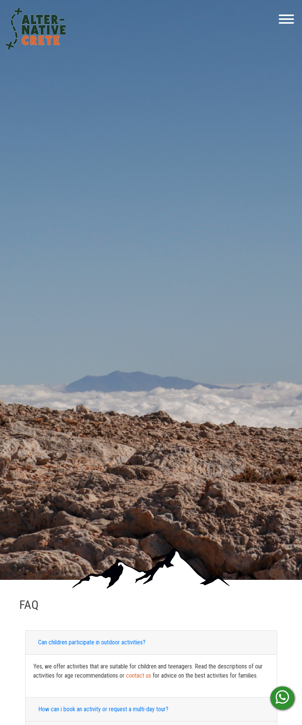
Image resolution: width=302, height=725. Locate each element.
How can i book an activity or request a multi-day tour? (103, 709)
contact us (138, 675)
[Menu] (284, 20)
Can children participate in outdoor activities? (91, 642)
